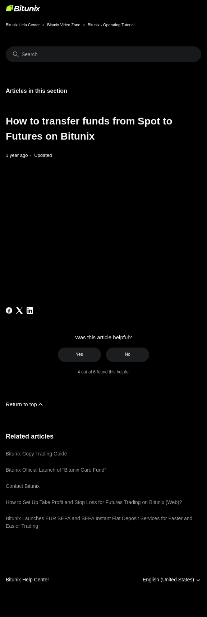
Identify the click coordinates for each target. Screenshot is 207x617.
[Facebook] (9, 310)
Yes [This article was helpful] (79, 354)
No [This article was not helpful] (127, 354)
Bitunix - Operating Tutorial (111, 25)
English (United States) (172, 580)
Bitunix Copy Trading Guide (36, 454)
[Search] (103, 54)
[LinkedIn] (30, 310)
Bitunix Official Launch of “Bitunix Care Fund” (56, 470)
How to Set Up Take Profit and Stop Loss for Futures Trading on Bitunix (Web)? (94, 502)
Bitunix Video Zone (63, 25)
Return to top (25, 404)
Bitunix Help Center (23, 25)
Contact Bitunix (23, 486)
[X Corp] (19, 310)
